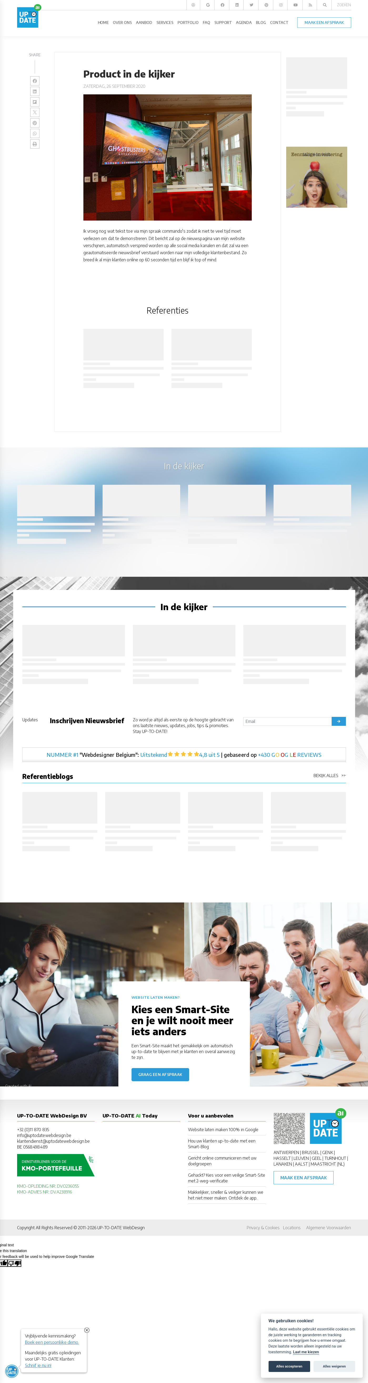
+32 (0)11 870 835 (33, 1129)
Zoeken (344, 5)
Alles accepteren (289, 1366)
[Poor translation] (14, 1263)
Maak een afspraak (303, 1177)
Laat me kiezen (306, 1352)
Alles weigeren (334, 1366)
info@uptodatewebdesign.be (44, 1135)
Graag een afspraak (160, 1074)
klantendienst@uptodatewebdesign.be (53, 1141)
